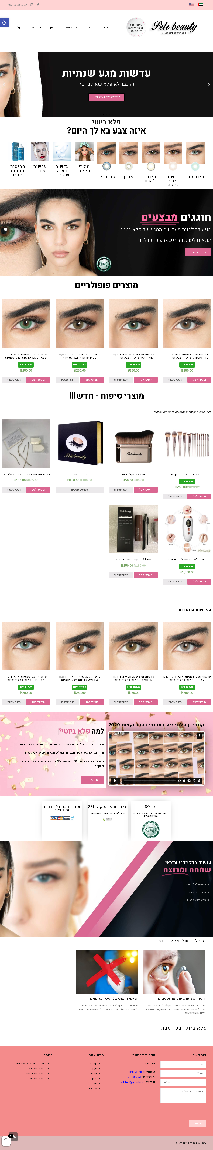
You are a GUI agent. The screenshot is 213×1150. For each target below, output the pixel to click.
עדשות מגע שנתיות (36, 1073)
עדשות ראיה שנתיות (62, 171)
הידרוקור (195, 177)
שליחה (197, 1123)
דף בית (93, 1063)
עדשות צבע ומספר (173, 181)
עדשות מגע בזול (37, 1079)
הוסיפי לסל (199, 380)
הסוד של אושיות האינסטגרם (181, 998)
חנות (95, 1083)
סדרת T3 (107, 177)
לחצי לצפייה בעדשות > (106, 97)
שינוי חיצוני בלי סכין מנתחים (114, 998)
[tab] (106, 884)
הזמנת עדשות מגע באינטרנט (31, 1063)
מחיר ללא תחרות (196, 900)
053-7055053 (17, 5)
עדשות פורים (40, 169)
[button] (4, 22)
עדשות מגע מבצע (37, 1069)
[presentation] (179, 1111)
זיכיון (94, 1079)
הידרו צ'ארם (151, 179)
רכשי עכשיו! (175, 380)
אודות (94, 1073)
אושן (128, 177)
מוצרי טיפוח (84, 169)
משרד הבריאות (197, 892)
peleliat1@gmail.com (132, 1082)
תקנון (94, 1069)
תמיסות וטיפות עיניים (17, 171)
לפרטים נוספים (79, 490)
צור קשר (92, 1089)
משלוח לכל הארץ (196, 884)
